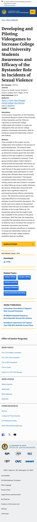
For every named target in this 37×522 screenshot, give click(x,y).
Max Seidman (19, 103)
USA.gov (4, 509)
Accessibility (5, 476)
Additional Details (10, 244)
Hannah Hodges (8, 103)
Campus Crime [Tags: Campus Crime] (10, 277)
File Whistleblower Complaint (11, 480)
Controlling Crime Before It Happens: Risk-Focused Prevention (18, 309)
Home (3, 20)
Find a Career (6, 367)
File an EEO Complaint (9, 362)
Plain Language (6, 485)
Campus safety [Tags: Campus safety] (24, 277)
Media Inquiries (7, 384)
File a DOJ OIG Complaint (10, 357)
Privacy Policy (5, 490)
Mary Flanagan (19, 100)
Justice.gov (5, 513)
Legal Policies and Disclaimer (11, 495)
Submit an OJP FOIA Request (12, 372)
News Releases (7, 394)
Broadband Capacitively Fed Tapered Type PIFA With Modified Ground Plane (18, 324)
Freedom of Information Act (10, 504)
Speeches (5, 399)
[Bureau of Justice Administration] (7, 455)
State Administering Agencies (12, 426)
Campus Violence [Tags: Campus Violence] (11, 287)
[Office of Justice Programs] (4, 11)
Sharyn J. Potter (7, 100)
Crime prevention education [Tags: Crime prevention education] (14, 293)
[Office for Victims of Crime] (18, 462)
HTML (8, 262)
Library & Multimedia (12, 20)
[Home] (18, 12)
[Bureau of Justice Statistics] (18, 456)
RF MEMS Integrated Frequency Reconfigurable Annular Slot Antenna (18, 317)
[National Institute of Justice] (30, 455)
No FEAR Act (5, 499)
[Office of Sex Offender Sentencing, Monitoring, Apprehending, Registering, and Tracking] (29, 462)
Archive (4, 411)
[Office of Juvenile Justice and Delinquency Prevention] (7, 463)
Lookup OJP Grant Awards (11, 416)
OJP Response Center (9, 421)
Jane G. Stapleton (8, 106)
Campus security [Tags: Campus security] (10, 282)
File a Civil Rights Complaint (11, 353)
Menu (32, 12)
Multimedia (6, 389)
